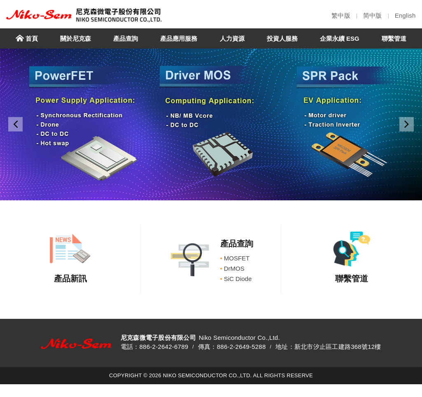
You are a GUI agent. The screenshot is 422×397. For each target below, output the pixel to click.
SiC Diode (236, 278)
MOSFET (235, 258)
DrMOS (232, 268)
